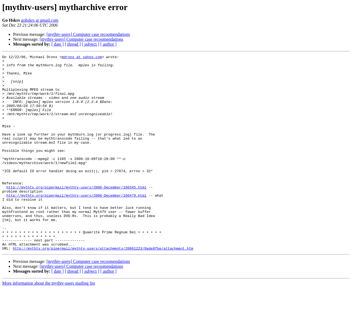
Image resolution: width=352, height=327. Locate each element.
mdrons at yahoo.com (81, 57)
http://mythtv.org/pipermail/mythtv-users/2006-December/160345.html (77, 214)
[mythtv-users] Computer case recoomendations (88, 34)
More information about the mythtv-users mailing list (48, 322)
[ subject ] (90, 44)
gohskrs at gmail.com (39, 20)
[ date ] (57, 44)
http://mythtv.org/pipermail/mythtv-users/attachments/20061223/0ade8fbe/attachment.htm (103, 287)
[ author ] (108, 44)
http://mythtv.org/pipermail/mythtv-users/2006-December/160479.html (77, 223)
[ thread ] (73, 44)
